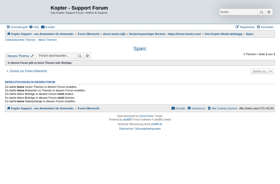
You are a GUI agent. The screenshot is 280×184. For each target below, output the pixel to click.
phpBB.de (156, 124)
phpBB (127, 119)
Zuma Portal (146, 116)
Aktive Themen (47, 39)
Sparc (140, 48)
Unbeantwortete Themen (20, 39)
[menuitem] (34, 27)
